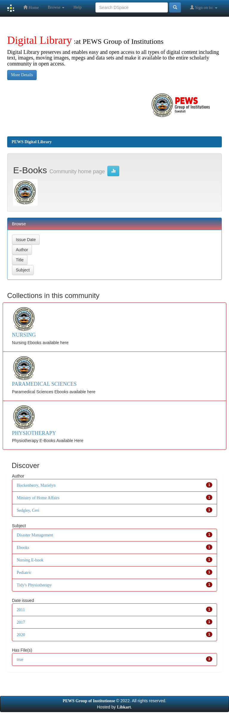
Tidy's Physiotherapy (34, 585)
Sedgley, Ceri (28, 510)
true (20, 659)
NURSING (24, 335)
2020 (21, 635)
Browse (56, 7)
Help (77, 7)
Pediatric (24, 572)
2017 (21, 622)
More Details (22, 75)
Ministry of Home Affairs (38, 498)
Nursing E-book (30, 560)
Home (31, 7)
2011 (21, 610)
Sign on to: (203, 7)
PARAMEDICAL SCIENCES (44, 384)
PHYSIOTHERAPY (34, 433)
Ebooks (23, 547)
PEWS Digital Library (32, 142)
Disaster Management (35, 535)
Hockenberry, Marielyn (36, 485)
